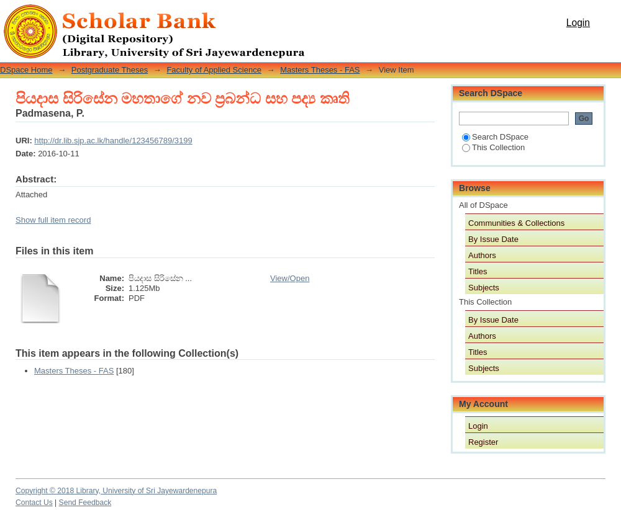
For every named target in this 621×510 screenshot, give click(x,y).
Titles (477, 271)
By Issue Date (493, 239)
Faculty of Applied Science (213, 69)
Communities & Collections (516, 223)
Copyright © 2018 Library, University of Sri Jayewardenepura (116, 490)
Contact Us (34, 502)
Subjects (483, 287)
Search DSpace (495, 136)
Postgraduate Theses (109, 69)
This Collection (493, 147)
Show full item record (53, 220)
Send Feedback (85, 502)
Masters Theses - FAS (320, 69)
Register (483, 442)
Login (578, 22)
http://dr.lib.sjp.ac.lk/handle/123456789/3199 (113, 140)
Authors (482, 255)
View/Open (289, 278)
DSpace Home (26, 69)
